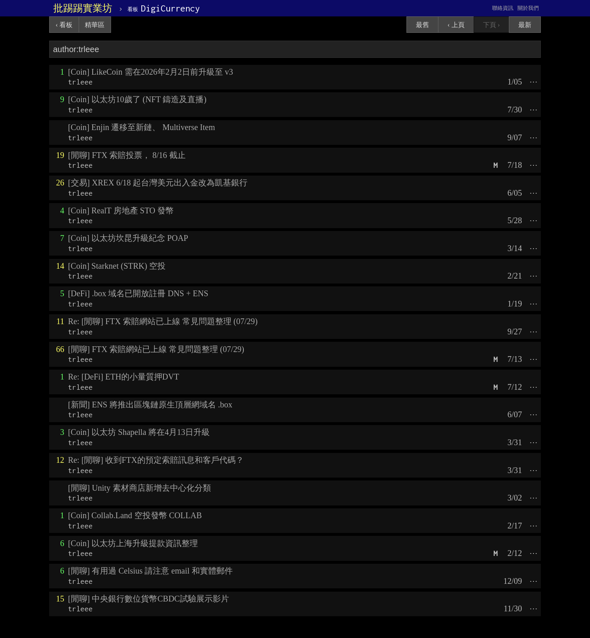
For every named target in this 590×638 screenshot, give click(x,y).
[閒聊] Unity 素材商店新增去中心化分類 (139, 487)
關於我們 (528, 8)
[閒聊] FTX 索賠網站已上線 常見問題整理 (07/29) (156, 349)
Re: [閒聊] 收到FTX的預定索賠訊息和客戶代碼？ (156, 459)
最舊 (422, 24)
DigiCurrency (163, 8)
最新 (524, 24)
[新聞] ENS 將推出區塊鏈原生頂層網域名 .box (150, 404)
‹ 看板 (64, 24)
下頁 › (491, 24)
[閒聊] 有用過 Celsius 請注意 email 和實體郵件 (150, 570)
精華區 (94, 24)
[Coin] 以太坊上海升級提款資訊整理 (133, 543)
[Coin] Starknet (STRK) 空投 (117, 265)
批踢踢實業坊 (82, 8)
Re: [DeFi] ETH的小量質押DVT (123, 376)
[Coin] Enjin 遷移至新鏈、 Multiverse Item (141, 127)
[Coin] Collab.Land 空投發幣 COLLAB (135, 515)
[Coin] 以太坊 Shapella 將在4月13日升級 (139, 432)
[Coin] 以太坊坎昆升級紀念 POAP (128, 237)
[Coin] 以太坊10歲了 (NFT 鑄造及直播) (137, 99)
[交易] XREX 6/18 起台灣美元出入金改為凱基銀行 (157, 182)
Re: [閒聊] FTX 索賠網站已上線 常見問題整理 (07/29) (163, 321)
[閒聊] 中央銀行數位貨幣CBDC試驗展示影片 (148, 598)
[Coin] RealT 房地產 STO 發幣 (121, 210)
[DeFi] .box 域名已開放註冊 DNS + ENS (138, 293)
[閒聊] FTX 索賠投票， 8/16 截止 (127, 155)
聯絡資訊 (502, 8)
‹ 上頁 (455, 24)
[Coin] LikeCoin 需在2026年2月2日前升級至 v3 (150, 71)
